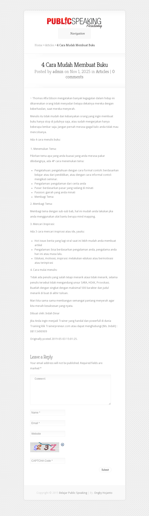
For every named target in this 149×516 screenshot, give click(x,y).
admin (58, 71)
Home (38, 45)
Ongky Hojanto (103, 498)
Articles (49, 45)
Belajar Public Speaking (73, 498)
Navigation (74, 33)
